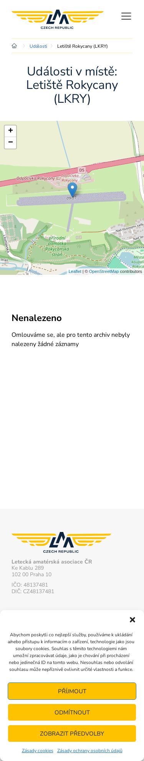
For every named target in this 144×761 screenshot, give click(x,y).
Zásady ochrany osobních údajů (89, 751)
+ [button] (10, 131)
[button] (132, 620)
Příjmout (72, 691)
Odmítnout (72, 712)
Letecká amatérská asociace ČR (58, 19)
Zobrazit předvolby (72, 734)
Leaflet (75, 271)
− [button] (10, 143)
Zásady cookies (37, 751)
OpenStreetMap (104, 271)
